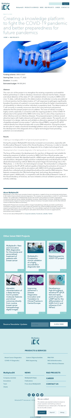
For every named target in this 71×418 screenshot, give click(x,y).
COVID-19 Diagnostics (12, 360)
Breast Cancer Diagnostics (13, 357)
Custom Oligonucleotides (34, 357)
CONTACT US (65, 7)
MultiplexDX (19, 7)
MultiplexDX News (31, 378)
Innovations (7, 381)
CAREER (57, 7)
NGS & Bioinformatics (55, 360)
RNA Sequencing (31, 360)
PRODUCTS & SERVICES (32, 7)
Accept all (42, 412)
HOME (5, 37)
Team (5, 384)
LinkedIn (45, 213)
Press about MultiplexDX (33, 384)
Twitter (50, 213)
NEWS (42, 7)
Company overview (9, 378)
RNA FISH (51, 357)
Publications (29, 381)
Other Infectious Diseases (56, 363)
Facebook (39, 213)
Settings (62, 412)
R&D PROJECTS (49, 7)
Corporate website (30, 213)
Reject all (52, 412)
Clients (5, 387)
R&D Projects (14, 37)
